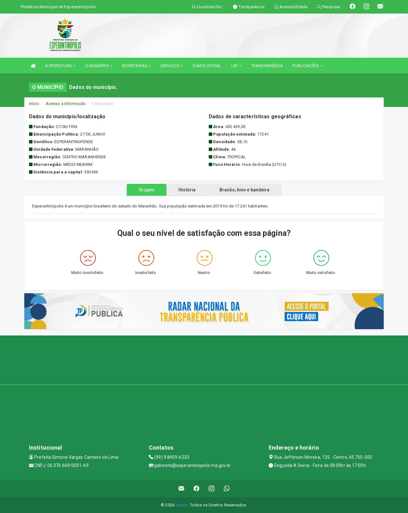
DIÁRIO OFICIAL (207, 65)
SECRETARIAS (136, 65)
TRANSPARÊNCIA (267, 65)
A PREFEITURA (60, 65)
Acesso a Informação (66, 103)
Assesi (181, 505)
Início (34, 103)
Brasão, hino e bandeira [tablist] (247, 189)
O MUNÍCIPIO (98, 65)
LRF (236, 65)
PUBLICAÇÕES (307, 65)
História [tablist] (186, 189)
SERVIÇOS (171, 65)
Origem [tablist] (144, 189)
